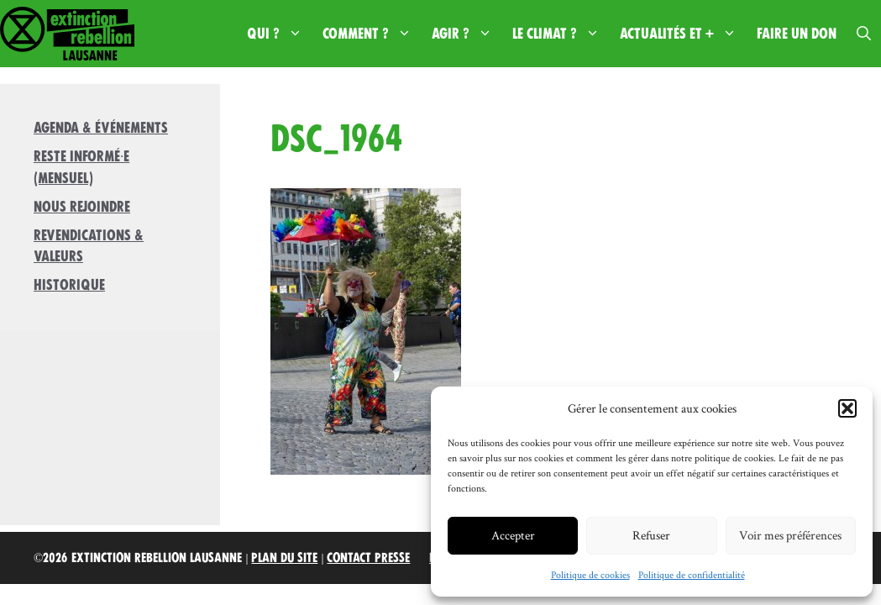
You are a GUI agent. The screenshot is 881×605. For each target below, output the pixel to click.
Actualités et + (683, 33)
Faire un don (796, 33)
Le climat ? (561, 33)
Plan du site (284, 558)
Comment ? (372, 33)
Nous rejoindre (82, 206)
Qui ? (279, 33)
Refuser (651, 535)
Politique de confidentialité (691, 574)
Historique (69, 284)
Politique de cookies (590, 574)
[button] (847, 408)
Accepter (513, 535)
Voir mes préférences (790, 535)
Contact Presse (368, 558)
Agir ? (467, 33)
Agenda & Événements (101, 127)
